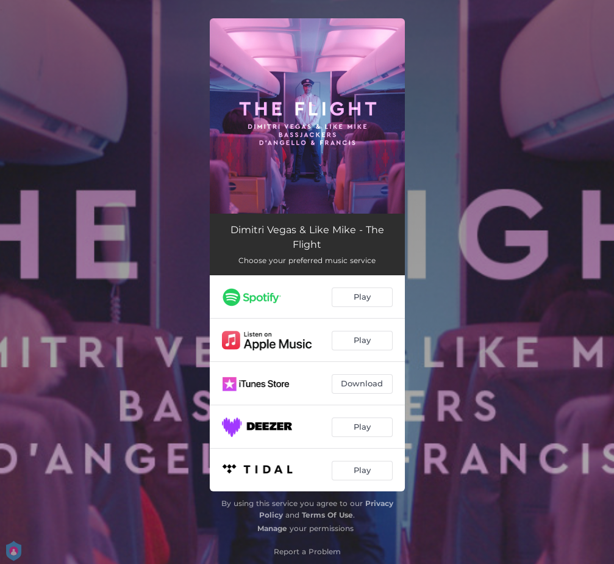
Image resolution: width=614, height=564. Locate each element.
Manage (272, 528)
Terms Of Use (327, 514)
